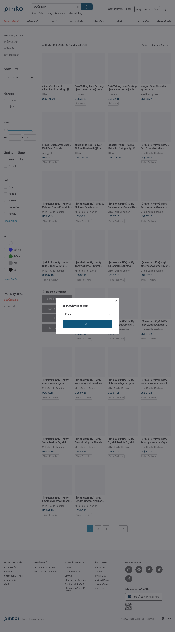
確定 (87, 323)
